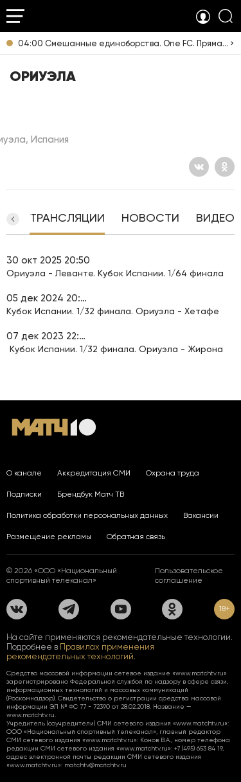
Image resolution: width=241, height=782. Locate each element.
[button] (12, 219)
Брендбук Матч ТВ (90, 494)
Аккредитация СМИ (93, 472)
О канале (24, 472)
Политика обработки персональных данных (87, 515)
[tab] (67, 219)
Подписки (24, 494)
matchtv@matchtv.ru (95, 765)
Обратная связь (136, 536)
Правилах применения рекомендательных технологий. (80, 651)
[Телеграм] (68, 609)
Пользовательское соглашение (189, 575)
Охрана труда (172, 472)
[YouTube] (121, 609)
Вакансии (201, 515)
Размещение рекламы (48, 536)
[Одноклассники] (225, 167)
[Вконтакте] (199, 167)
